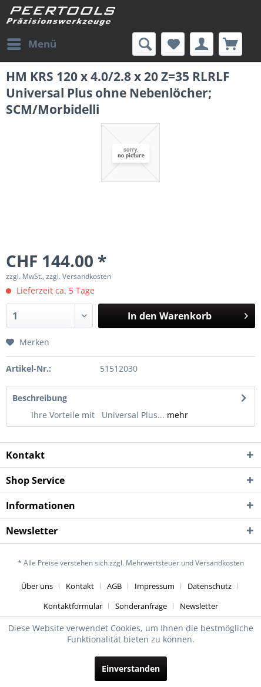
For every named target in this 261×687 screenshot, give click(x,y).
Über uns (37, 586)
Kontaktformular (73, 606)
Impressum (155, 586)
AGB (114, 586)
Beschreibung (39, 397)
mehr (176, 414)
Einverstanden (131, 668)
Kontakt (80, 586)
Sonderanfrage (141, 606)
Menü (31, 42)
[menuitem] (31, 44)
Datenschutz (210, 586)
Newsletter (199, 606)
